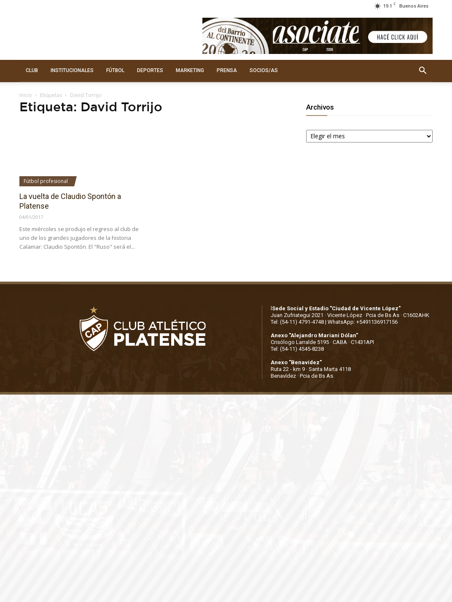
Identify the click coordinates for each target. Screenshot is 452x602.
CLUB (32, 70)
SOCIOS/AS (264, 70)
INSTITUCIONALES (72, 70)
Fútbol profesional (46, 181)
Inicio (25, 95)
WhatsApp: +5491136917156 (363, 322)
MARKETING (190, 70)
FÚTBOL (115, 70)
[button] (422, 71)
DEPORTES (150, 70)
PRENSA (227, 70)
